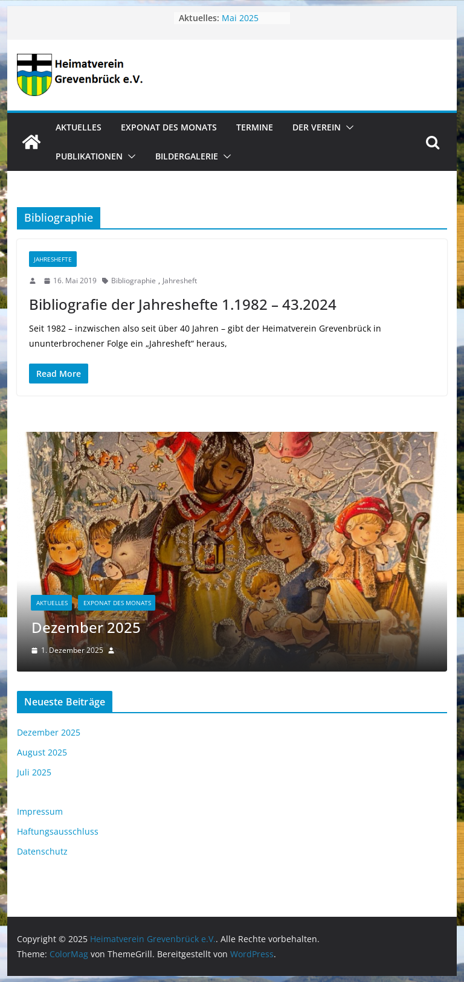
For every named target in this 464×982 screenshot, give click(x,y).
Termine (254, 127)
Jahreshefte (53, 259)
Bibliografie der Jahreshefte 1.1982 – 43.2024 (183, 304)
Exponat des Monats (169, 127)
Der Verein (316, 127)
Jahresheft (180, 280)
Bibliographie (133, 280)
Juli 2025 (34, 772)
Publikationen (89, 156)
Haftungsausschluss (57, 831)
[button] (347, 127)
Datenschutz (42, 851)
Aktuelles (79, 127)
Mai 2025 (240, 18)
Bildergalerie (186, 156)
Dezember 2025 (86, 627)
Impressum (40, 811)
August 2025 (42, 752)
